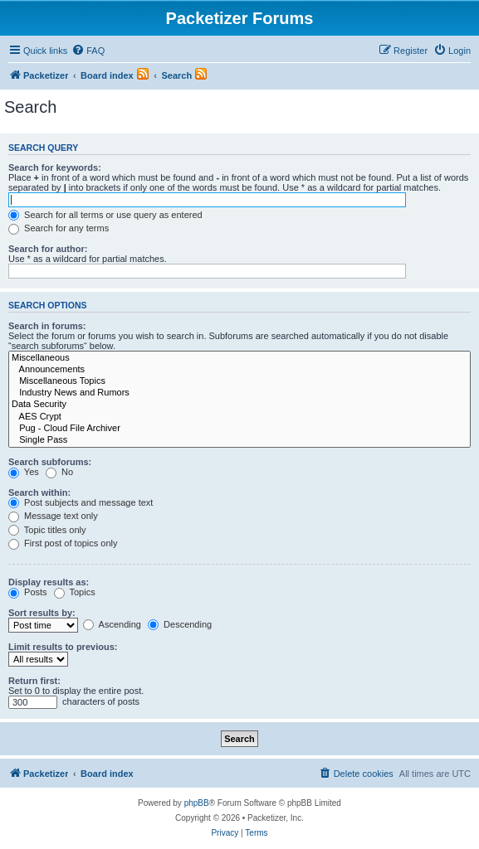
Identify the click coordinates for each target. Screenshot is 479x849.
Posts (27, 592)
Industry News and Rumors (239, 393)
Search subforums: (49, 462)
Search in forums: (47, 326)
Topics (74, 592)
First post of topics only (63, 543)
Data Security (239, 404)
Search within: (39, 492)
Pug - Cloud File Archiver (239, 428)
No (59, 472)
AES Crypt (239, 417)
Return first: (34, 681)
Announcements (239, 370)
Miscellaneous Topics (239, 381)
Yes (23, 472)
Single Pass (239, 440)
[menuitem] (88, 51)
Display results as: (48, 582)
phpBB (196, 803)
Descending (180, 624)
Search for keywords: (54, 167)
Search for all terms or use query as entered (105, 215)
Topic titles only (47, 530)
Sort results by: (42, 613)
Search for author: (47, 249)
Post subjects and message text (80, 502)
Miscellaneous (239, 358)
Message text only (53, 516)
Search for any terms (58, 228)
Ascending (112, 624)
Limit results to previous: (62, 647)
